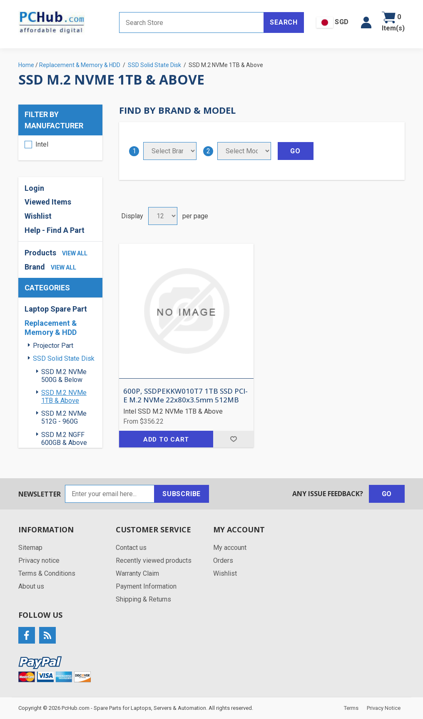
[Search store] (191, 22)
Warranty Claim (137, 573)
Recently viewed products (154, 560)
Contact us (131, 548)
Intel (41, 144)
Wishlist (38, 216)
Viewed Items (48, 201)
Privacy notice (39, 560)
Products (40, 252)
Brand (35, 266)
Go (387, 494)
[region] (60, 147)
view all (74, 253)
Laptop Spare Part (56, 309)
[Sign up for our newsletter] (109, 494)
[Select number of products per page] (162, 216)
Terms (351, 708)
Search (284, 22)
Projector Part (53, 346)
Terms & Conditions (46, 573)
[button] (366, 22)
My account (229, 548)
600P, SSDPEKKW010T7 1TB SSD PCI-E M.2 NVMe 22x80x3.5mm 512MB (185, 395)
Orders (223, 560)
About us (31, 586)
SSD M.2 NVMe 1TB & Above (64, 396)
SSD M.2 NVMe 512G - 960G (64, 417)
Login (34, 188)
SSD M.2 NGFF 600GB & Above (64, 439)
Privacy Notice (384, 708)
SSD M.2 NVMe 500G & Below (64, 376)
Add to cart (166, 439)
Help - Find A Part (55, 230)
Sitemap (30, 548)
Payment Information (146, 586)
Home (26, 65)
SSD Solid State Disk (64, 358)
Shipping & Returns (143, 599)
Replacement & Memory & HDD (51, 328)
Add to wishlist (233, 439)
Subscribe (181, 494)
